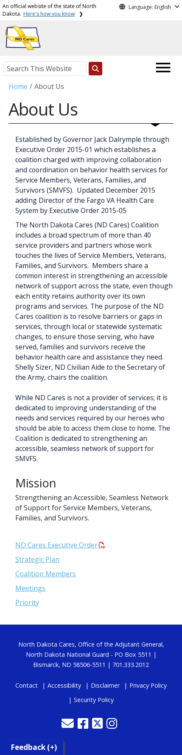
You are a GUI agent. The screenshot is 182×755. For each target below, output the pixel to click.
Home (18, 86)
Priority (27, 602)
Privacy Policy (148, 685)
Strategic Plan (37, 559)
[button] (69, 726)
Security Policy (94, 700)
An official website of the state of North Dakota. (49, 10)
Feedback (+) (34, 747)
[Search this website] (95, 68)
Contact (26, 685)
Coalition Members (45, 573)
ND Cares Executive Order (60, 545)
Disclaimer (105, 685)
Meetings (30, 588)
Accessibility (64, 685)
